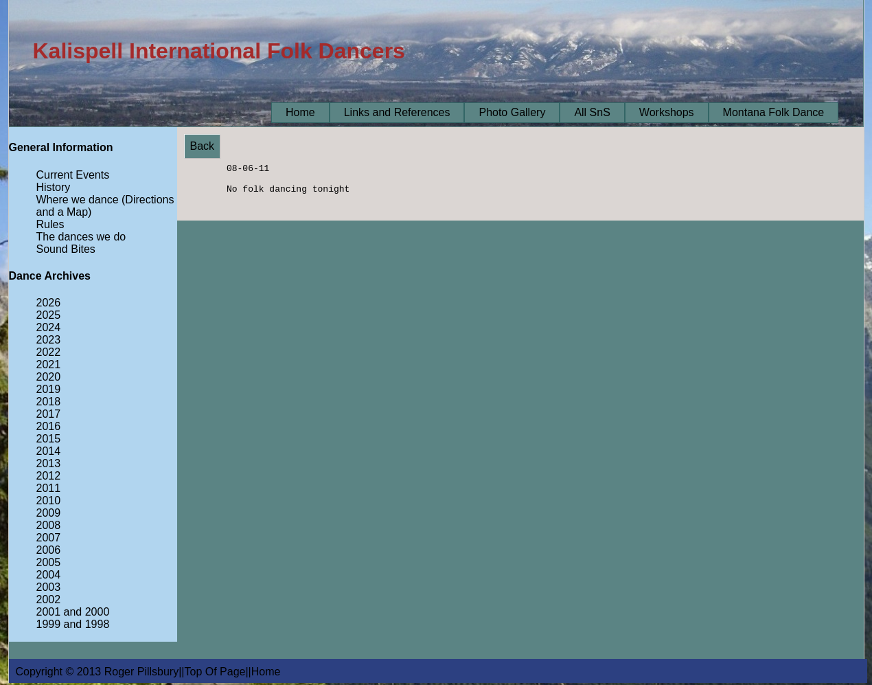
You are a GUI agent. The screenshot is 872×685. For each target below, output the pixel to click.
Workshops (666, 112)
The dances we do (81, 237)
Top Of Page (215, 671)
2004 (48, 575)
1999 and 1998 (73, 624)
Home (300, 112)
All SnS (592, 112)
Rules (50, 224)
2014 (48, 451)
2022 (48, 352)
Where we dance (77, 199)
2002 (48, 599)
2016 (48, 426)
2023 (48, 340)
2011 (48, 488)
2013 (48, 463)
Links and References (397, 112)
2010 (48, 500)
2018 (48, 401)
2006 (48, 550)
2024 (48, 327)
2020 (48, 377)
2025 (48, 315)
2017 (48, 414)
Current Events (73, 175)
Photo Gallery (512, 112)
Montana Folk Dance (774, 112)
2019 (48, 389)
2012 (48, 476)
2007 (48, 537)
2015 (48, 439)
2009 (48, 513)
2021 (48, 364)
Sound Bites (65, 249)
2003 (48, 587)
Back (202, 146)
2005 (48, 562)
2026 (48, 302)
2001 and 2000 (73, 612)
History (53, 187)
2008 (48, 525)
